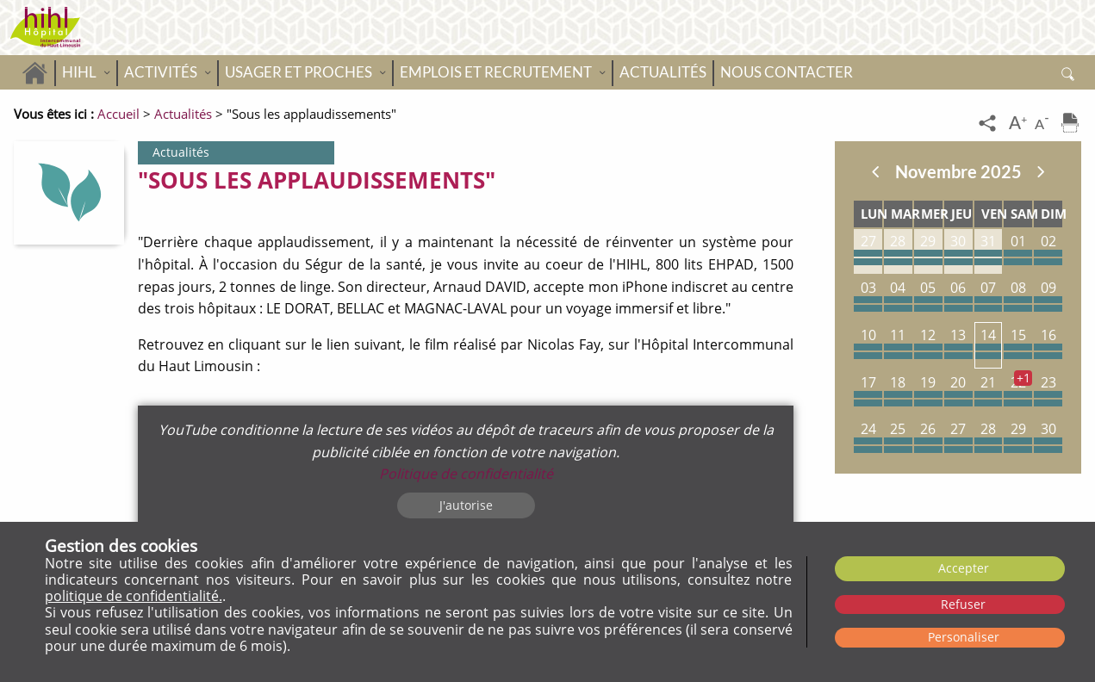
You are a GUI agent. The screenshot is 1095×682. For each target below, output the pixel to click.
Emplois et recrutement (496, 72)
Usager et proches (298, 72)
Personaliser (963, 637)
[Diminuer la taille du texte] (1045, 124)
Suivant (1041, 171)
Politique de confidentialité (466, 473)
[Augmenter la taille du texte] (1019, 124)
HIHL (79, 72)
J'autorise (466, 505)
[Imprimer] (1070, 124)
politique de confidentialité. (133, 595)
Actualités (662, 72)
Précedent (875, 171)
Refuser (963, 604)
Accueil (34, 72)
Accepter (963, 568)
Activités (160, 72)
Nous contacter (786, 72)
